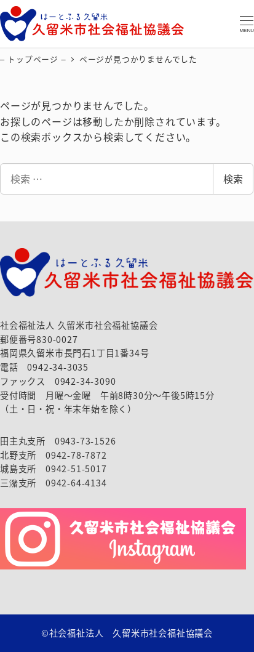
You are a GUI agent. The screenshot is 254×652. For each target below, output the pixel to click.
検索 (233, 178)
